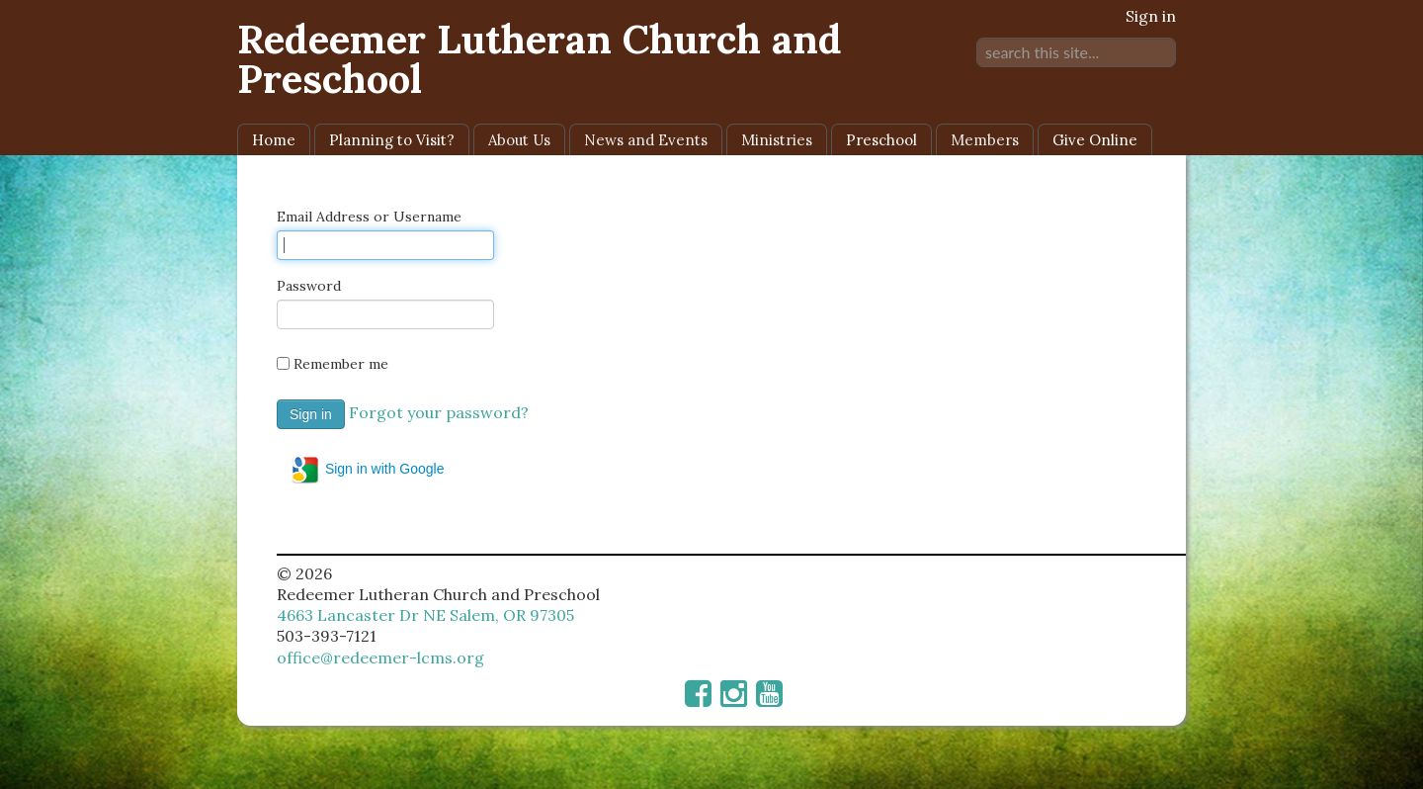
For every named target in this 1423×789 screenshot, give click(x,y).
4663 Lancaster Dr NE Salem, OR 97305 (425, 615)
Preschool (881, 140)
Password (309, 286)
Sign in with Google (367, 469)
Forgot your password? (439, 412)
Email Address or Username (369, 216)
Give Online (1094, 140)
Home (273, 140)
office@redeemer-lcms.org (380, 657)
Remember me (340, 364)
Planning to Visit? (392, 140)
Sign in (1151, 16)
